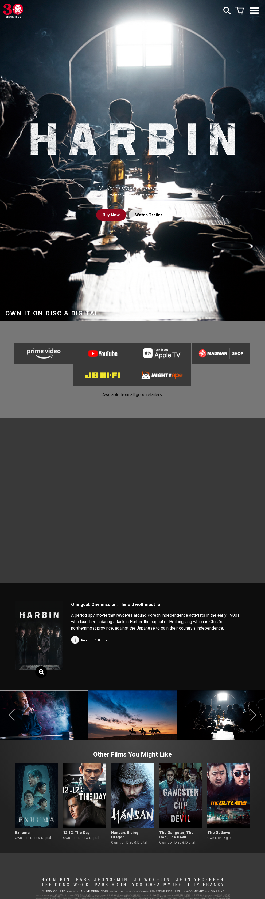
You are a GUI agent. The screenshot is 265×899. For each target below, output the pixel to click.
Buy (111, 214)
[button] (11, 715)
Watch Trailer (148, 214)
